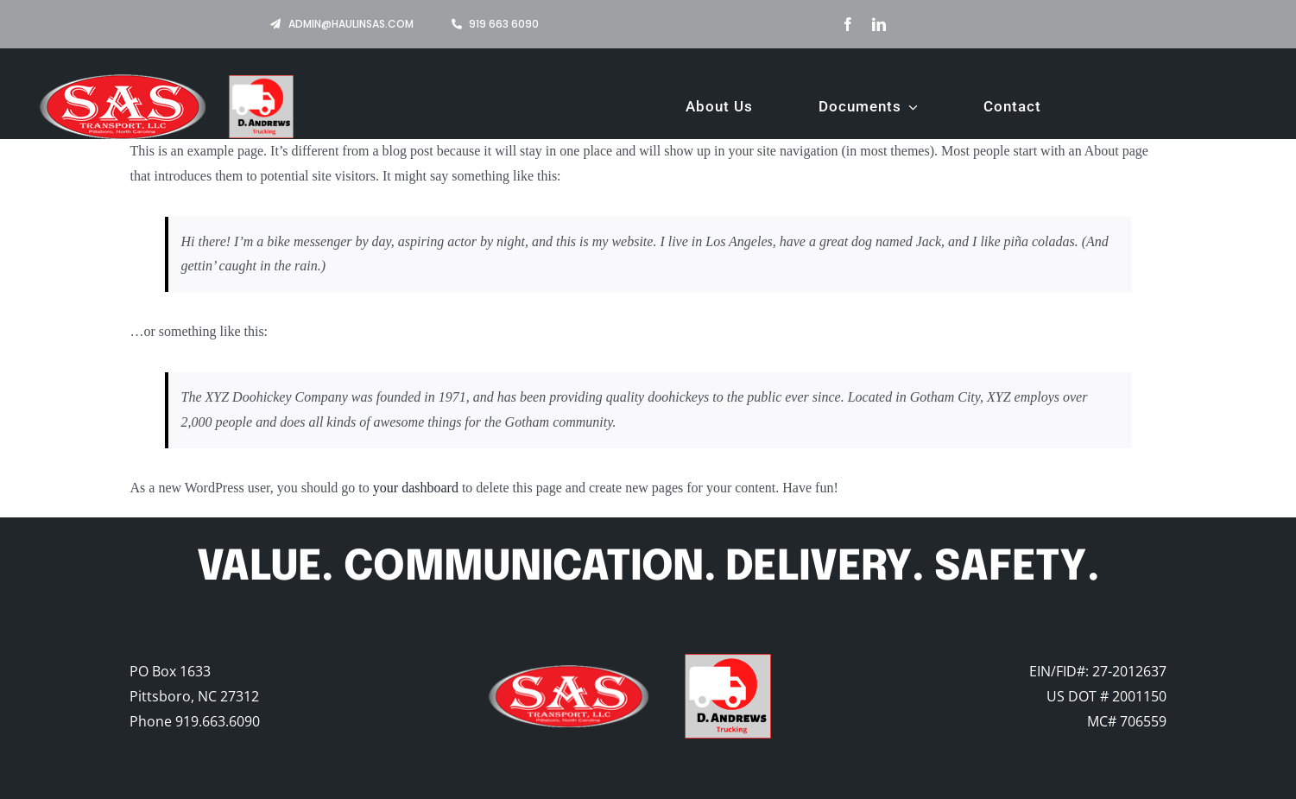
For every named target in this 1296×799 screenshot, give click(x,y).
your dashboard (415, 487)
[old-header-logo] (568, 671)
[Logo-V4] (728, 660)
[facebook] (848, 24)
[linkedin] (879, 24)
